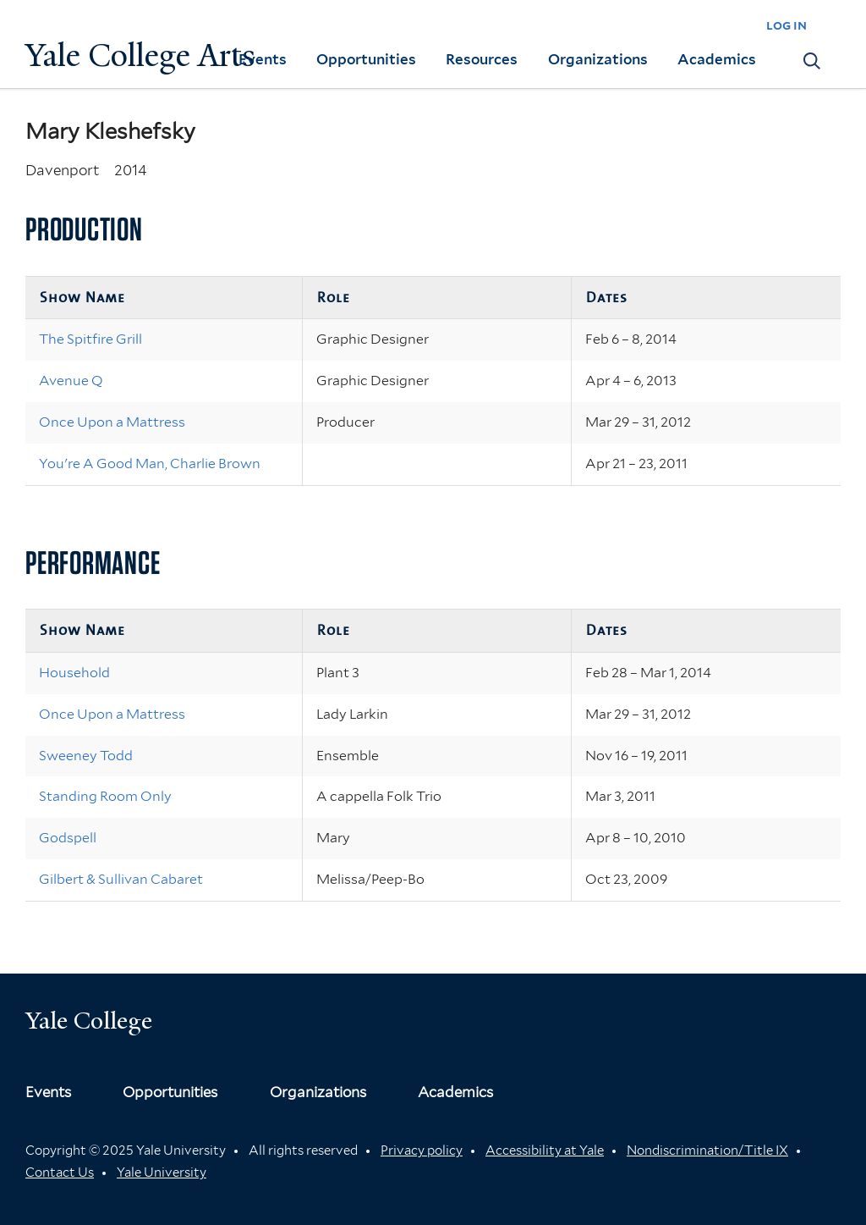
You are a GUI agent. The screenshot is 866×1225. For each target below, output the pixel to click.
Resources (482, 59)
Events (262, 59)
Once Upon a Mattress (112, 422)
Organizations (598, 59)
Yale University (161, 1172)
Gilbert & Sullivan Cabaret (121, 879)
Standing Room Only (105, 796)
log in (786, 25)
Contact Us (59, 1172)
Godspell (67, 838)
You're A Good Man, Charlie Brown (149, 463)
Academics (716, 59)
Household (74, 673)
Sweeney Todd (86, 756)
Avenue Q (71, 380)
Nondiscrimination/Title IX (707, 1150)
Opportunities (366, 59)
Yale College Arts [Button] (140, 55)
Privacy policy (422, 1150)
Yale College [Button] (88, 1020)
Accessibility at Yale (544, 1150)
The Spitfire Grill (90, 339)
